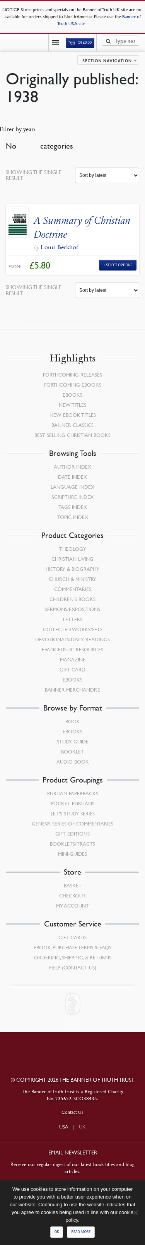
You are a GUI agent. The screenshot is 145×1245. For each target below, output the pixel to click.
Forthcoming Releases (72, 375)
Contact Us (72, 1112)
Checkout (72, 895)
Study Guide (73, 741)
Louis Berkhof (59, 247)
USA (63, 1126)
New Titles (72, 405)
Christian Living (72, 559)
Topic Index (72, 517)
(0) (80, 42)
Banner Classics (72, 425)
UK (82, 1126)
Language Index (72, 487)
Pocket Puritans (72, 803)
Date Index (72, 477)
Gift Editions (72, 834)
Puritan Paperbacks (72, 793)
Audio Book (72, 762)
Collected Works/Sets (72, 629)
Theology (72, 549)
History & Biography (72, 569)
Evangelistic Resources (72, 649)
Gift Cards (72, 937)
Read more (80, 1231)
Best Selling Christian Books (72, 435)
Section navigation (107, 60)
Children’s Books (72, 599)
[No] (135, 1212)
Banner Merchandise (72, 690)
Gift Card (72, 669)
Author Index (72, 467)
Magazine (72, 659)
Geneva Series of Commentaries (72, 823)
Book (72, 721)
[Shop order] (107, 175)
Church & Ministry (72, 579)
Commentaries (72, 589)
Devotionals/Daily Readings (72, 639)
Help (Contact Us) (72, 967)
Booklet (72, 751)
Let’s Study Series (73, 813)
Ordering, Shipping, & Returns (72, 957)
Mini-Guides (72, 854)
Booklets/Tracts (72, 844)
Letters (72, 619)
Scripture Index (73, 497)
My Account (72, 905)
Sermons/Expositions (72, 609)
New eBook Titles (72, 415)
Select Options (119, 264)
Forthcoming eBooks (72, 385)
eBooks (72, 395)
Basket (73, 885)
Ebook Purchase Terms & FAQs (72, 947)
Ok (57, 1231)
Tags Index (72, 507)
